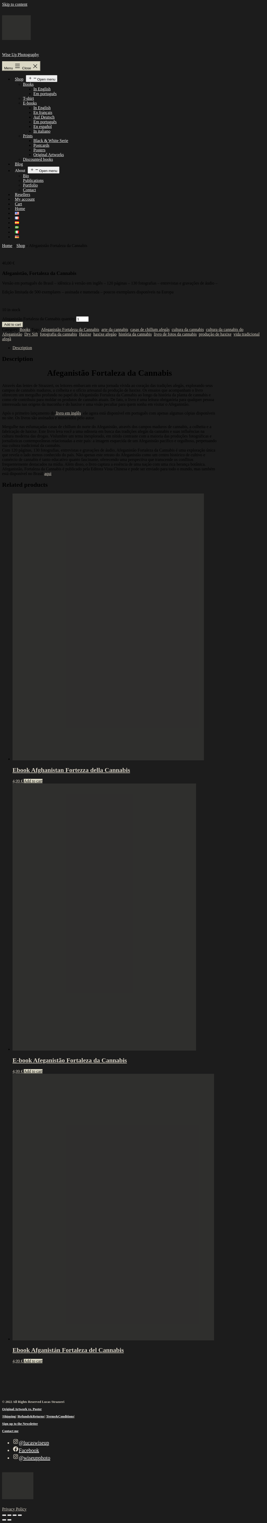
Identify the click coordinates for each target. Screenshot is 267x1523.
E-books (30, 103)
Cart (18, 204)
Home (20, 208)
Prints (28, 136)
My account (25, 199)
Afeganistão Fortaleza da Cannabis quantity (38, 319)
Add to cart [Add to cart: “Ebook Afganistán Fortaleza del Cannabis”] (33, 1361)
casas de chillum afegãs (150, 329)
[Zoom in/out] (4, 1515)
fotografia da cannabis (58, 334)
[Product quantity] (82, 319)
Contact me (10, 1431)
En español (42, 126)
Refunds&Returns (31, 1416)
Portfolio (30, 185)
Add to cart (12, 324)
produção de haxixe (215, 334)
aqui (48, 473)
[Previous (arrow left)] (4, 1520)
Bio (26, 176)
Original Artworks (48, 154)
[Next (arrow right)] (9, 1520)
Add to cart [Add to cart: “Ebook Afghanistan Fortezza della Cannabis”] (33, 781)
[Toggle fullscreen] (9, 1515)
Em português (45, 93)
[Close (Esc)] (20, 1515)
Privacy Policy (14, 1509)
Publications (33, 180)
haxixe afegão (105, 334)
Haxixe (85, 334)
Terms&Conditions (60, 1416)
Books (28, 84)
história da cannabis (135, 334)
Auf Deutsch (43, 117)
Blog (19, 164)
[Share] (15, 1515)
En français (42, 112)
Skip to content (14, 4)
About (20, 170)
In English (42, 89)
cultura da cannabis (188, 329)
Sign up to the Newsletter (20, 1424)
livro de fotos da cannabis (175, 334)
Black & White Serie (50, 140)
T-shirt (28, 98)
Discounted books (38, 159)
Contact (29, 190)
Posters (39, 150)
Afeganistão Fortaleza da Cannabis (70, 329)
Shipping (9, 1416)
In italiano (41, 131)
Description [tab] (22, 348)
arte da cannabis (114, 329)
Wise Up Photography (20, 54)
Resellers (22, 194)
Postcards (41, 145)
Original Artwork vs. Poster (22, 1409)
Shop (19, 79)
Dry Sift (31, 334)
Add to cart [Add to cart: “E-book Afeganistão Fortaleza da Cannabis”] (33, 1071)
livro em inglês (68, 413)
